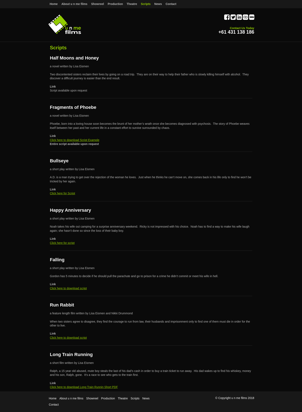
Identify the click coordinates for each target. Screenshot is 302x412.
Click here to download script (68, 288)
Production (115, 4)
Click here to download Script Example (74, 140)
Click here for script (62, 243)
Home (54, 4)
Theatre (123, 398)
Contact (171, 4)
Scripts (135, 398)
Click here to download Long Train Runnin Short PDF (84, 387)
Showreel (92, 398)
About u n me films (71, 398)
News (146, 398)
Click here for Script (62, 193)
